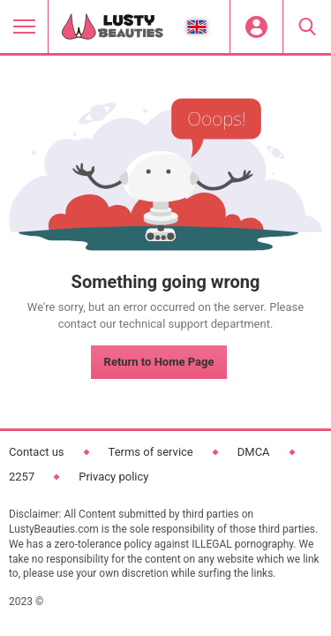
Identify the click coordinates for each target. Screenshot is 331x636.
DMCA (253, 451)
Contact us (36, 451)
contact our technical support (133, 323)
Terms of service (151, 451)
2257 (21, 476)
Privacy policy (113, 476)
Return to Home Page (159, 361)
